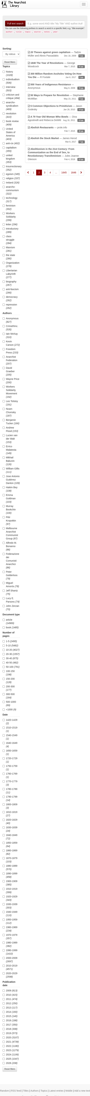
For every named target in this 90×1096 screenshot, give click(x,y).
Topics (44, 1090)
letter (10, 224)
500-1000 (9, 703)
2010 (10, 994)
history (8, 73)
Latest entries (56, 1090)
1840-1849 (10, 837)
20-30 (11, 654)
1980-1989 (10, 944)
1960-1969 (10, 929)
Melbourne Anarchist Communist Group (10, 533)
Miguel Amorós (11, 585)
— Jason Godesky (56, 108)
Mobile (68, 1090)
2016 (10, 1020)
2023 (11, 1050)
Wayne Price (11, 381)
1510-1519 (10, 729)
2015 (10, 1016)
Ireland (11, 182)
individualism (11, 81)
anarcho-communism (11, 190)
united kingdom (9, 158)
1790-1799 (10, 798)
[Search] (55, 23)
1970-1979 (10, 937)
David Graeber (9, 371)
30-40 (10, 658)
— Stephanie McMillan (56, 97)
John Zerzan (11, 608)
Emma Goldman (9, 498)
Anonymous (11, 320)
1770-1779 (10, 783)
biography (9, 283)
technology (10, 200)
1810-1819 (10, 814)
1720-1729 (10, 760)
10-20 (11, 649)
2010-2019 (10, 967)
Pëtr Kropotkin (9, 520)
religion (11, 178)
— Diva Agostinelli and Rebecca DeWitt (56, 118)
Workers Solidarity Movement (10, 391)
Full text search (15, 23)
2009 (10, 990)
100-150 (9, 673)
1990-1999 (10, 952)
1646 (73, 172)
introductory (10, 230)
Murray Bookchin (9, 509)
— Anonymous (56, 86)
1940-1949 (10, 914)
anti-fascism (11, 291)
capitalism (9, 149)
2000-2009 (10, 960)
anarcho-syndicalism (10, 106)
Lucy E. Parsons (11, 600)
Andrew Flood (10, 429)
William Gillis (11, 470)
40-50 (10, 662)
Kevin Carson (11, 343)
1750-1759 (10, 768)
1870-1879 (10, 860)
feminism (9, 207)
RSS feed (16, 1090)
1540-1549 (10, 737)
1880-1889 (10, 867)
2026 (10, 1063)
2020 (11, 1037)
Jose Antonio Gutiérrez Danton (11, 479)
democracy (10, 299)
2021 (11, 1041)
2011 (10, 999)
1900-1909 (10, 883)
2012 (10, 1003)
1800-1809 (10, 806)
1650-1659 (10, 752)
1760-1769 (10, 775)
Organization (11, 264)
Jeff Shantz (10, 592)
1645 (64, 172)
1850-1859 (10, 844)
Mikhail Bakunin (9, 461)
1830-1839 (10, 829)
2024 (11, 1054)
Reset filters (9, 62)
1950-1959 (10, 921)
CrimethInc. (10, 328)
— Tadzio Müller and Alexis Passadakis (56, 54)
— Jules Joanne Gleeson (56, 154)
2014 (10, 1012)
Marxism (9, 249)
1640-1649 (10, 745)
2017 (10, 1024)
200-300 (9, 688)
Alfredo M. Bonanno (10, 546)
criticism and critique (11, 96)
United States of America (9, 133)
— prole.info (56, 129)
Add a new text (82, 1090)
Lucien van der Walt (10, 438)
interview (9, 89)
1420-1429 (10, 722)
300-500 (9, 696)
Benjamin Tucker (11, 422)
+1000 (9, 709)
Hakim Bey (10, 489)
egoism (11, 174)
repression (10, 306)
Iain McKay (10, 335)
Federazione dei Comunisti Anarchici (11, 561)
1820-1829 (10, 821)
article (8, 621)
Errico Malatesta (9, 450)
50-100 (11, 666)
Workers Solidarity (9, 216)
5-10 (10, 645)
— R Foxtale (56, 75)
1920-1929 (10, 898)
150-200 (9, 680)
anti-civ (11, 143)
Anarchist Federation (10, 360)
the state (9, 257)
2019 (10, 1033)
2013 (10, 1007)
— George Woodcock (56, 65)
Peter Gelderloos (10, 575)
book (11, 627)
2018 (10, 1029)
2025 (11, 1058)
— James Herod (56, 140)
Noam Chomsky (9, 412)
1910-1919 (10, 890)
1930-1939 (10, 906)
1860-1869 (10, 852)
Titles (26, 1090)
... (56, 172)
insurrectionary (11, 168)
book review (11, 123)
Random (4, 1090)
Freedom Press (10, 351)
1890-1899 (10, 875)
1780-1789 (10, 791)
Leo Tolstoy (10, 403)
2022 (11, 1046)
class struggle (8, 240)
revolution (9, 115)
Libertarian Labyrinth (10, 274)
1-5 (10, 641)
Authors (34, 1090)
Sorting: (7, 48)
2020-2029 (10, 975)
